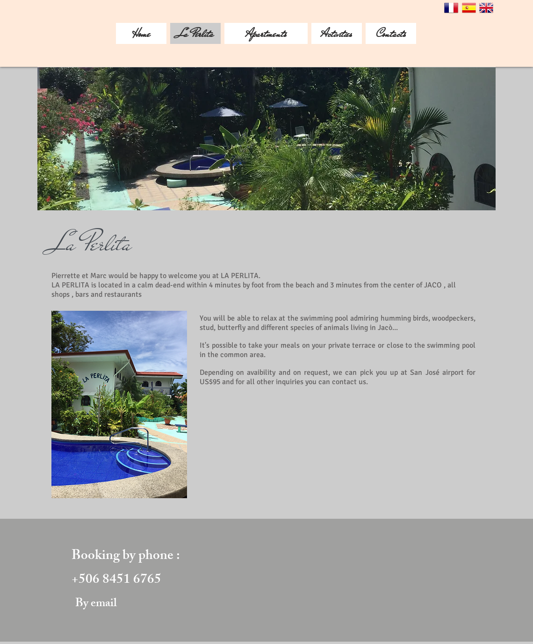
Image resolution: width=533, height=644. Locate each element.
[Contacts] (391, 33)
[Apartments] (266, 33)
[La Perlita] (195, 33)
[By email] (96, 604)
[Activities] (336, 33)
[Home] (141, 33)
